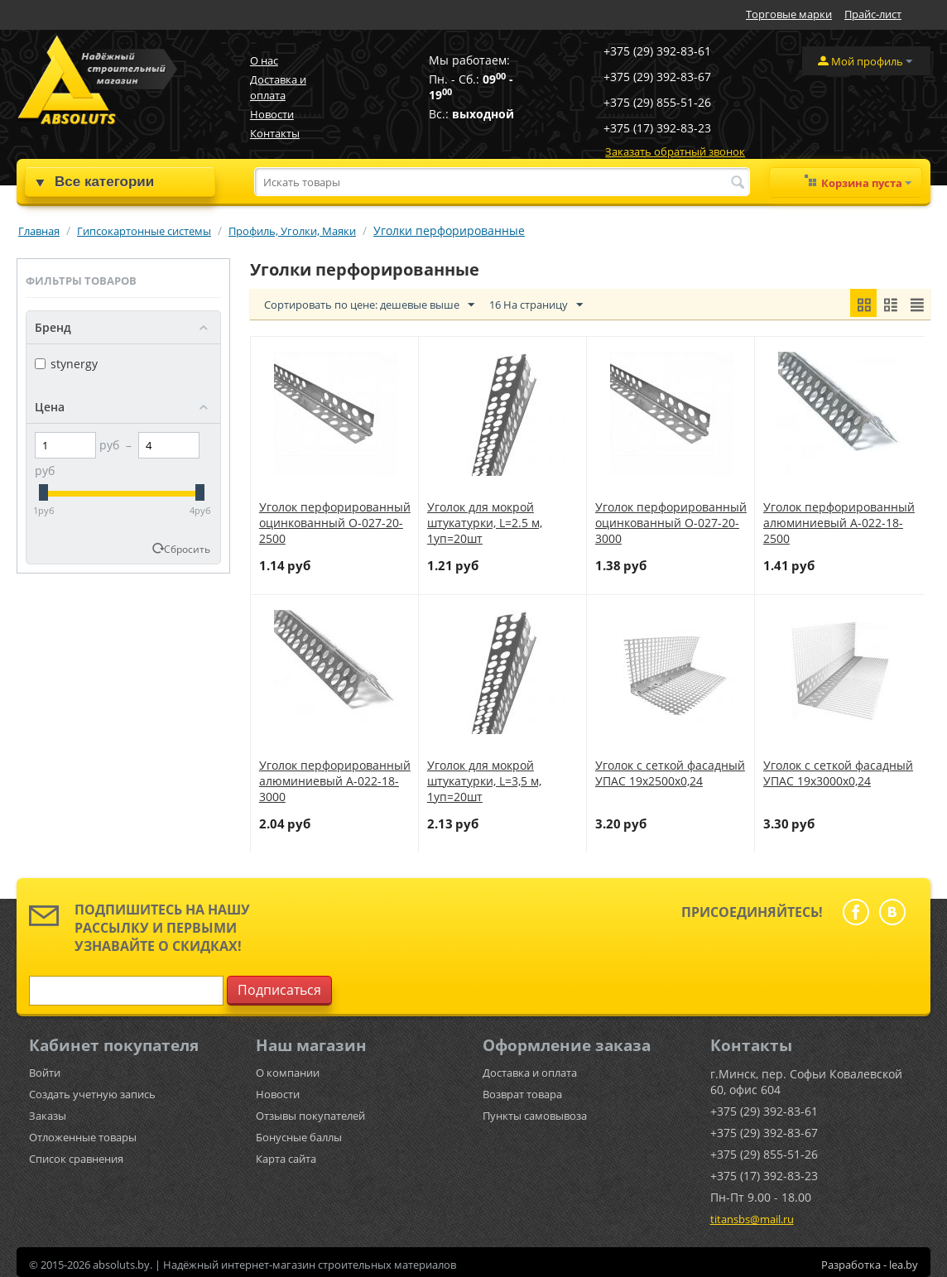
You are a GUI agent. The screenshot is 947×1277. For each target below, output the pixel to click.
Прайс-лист (872, 14)
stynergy (66, 364)
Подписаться (279, 990)
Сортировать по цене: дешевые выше (369, 305)
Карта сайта (286, 1158)
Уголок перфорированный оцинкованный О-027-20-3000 (671, 522)
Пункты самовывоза (535, 1115)
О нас (264, 60)
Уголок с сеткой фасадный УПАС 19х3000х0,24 (838, 773)
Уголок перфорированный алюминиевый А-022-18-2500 (839, 522)
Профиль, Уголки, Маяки (292, 230)
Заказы (47, 1115)
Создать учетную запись (92, 1094)
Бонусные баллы (299, 1137)
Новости (272, 114)
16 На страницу (536, 305)
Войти (44, 1072)
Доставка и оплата (278, 87)
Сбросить (187, 548)
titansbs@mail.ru (752, 1219)
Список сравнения (76, 1158)
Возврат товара (522, 1094)
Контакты (275, 133)
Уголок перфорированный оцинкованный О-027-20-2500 (335, 522)
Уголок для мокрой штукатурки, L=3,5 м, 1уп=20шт (484, 780)
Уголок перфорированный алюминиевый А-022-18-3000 (335, 780)
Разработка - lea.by (869, 1264)
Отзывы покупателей (310, 1115)
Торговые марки (789, 14)
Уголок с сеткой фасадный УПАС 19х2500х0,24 (670, 773)
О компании (288, 1072)
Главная (39, 230)
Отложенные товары (83, 1137)
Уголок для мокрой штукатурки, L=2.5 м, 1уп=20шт (484, 522)
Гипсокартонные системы (144, 230)
